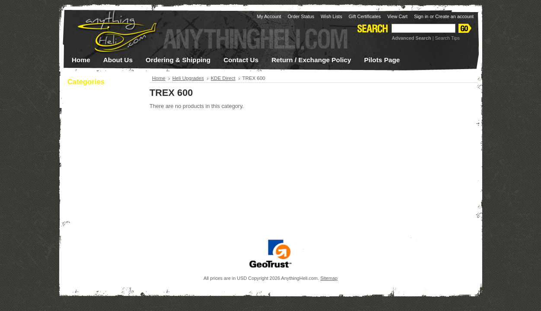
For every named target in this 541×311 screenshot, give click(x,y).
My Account (269, 16)
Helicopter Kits (99, 164)
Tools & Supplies (99, 209)
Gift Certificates (365, 16)
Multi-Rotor (99, 198)
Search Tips (447, 38)
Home (158, 78)
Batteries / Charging (99, 108)
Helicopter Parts (99, 175)
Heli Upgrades (99, 186)
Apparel (99, 97)
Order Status (301, 16)
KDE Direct (223, 78)
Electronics (99, 153)
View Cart (397, 16)
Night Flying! (90, 141)
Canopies (99, 130)
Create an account (454, 16)
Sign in (421, 16)
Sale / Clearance (95, 219)
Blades (99, 119)
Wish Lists (331, 16)
